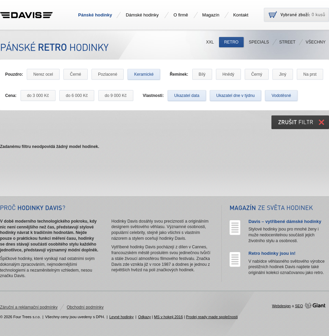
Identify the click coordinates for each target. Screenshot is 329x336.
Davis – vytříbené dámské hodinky (284, 221)
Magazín (210, 14)
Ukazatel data (186, 95)
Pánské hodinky (95, 14)
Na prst (310, 74)
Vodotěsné (281, 95)
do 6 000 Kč (77, 95)
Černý (256, 74)
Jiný (282, 74)
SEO (299, 306)
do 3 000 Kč (38, 95)
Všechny (316, 42)
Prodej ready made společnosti (212, 317)
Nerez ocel (43, 74)
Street (287, 42)
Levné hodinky (121, 317)
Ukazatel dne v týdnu (235, 95)
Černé (75, 74)
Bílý (202, 74)
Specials (259, 42)
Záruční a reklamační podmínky (29, 307)
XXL (210, 42)
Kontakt (240, 14)
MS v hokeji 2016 (168, 317)
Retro (231, 42)
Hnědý (228, 74)
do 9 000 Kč (116, 95)
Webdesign (281, 306)
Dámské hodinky (142, 14)
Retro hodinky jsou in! (271, 253)
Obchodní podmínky (85, 307)
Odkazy (144, 317)
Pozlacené (107, 74)
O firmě (180, 14)
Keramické (144, 74)
